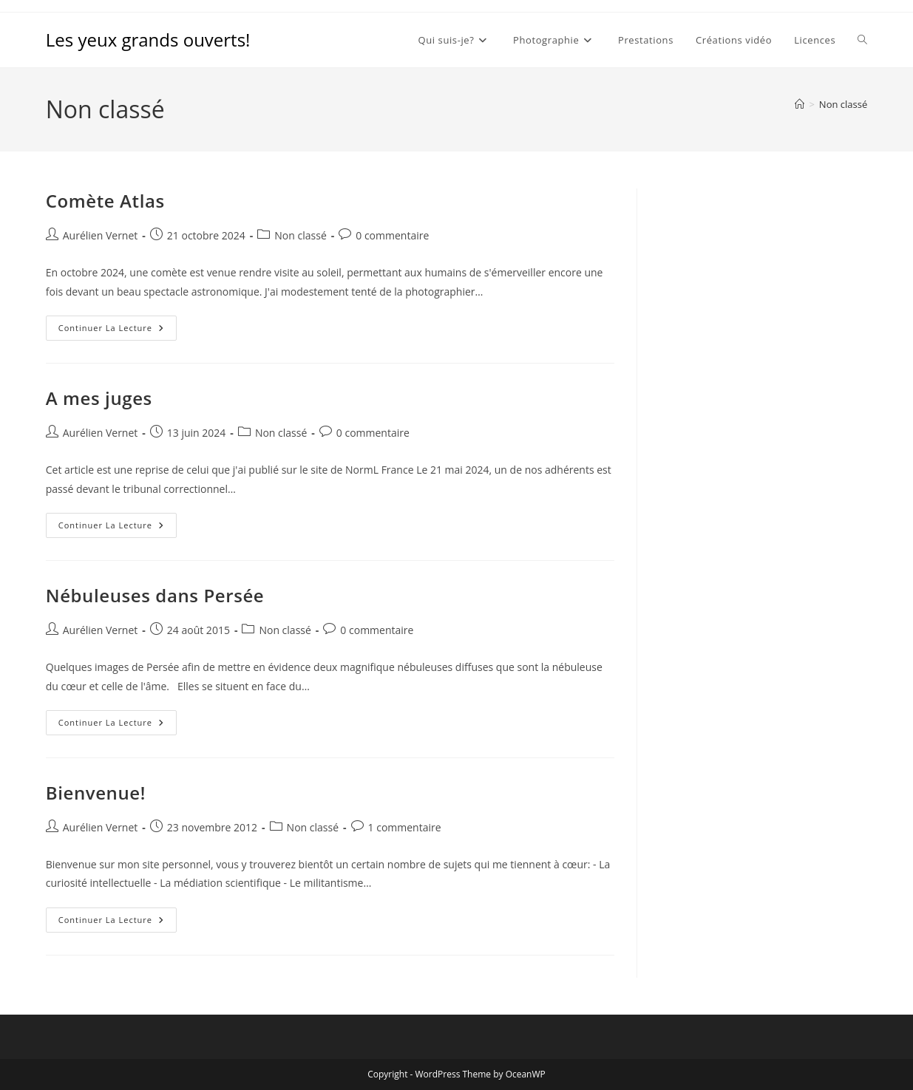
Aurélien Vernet (100, 235)
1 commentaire (404, 827)
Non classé (843, 104)
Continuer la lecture (117, 331)
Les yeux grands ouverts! (148, 39)
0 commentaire (392, 235)
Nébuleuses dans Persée (155, 595)
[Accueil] (799, 104)
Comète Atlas (105, 200)
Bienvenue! (96, 792)
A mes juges (99, 398)
